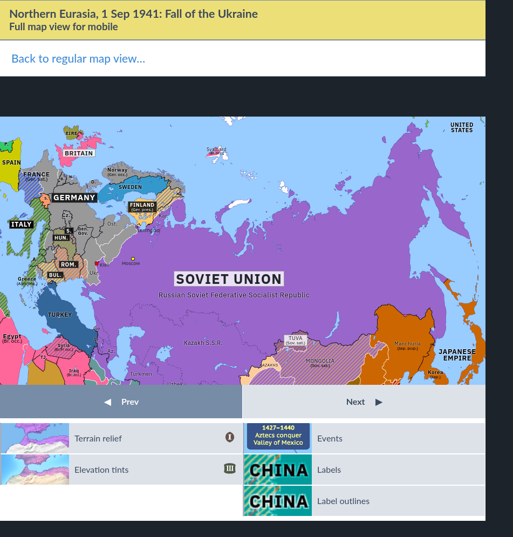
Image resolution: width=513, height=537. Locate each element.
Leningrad (149, 230)
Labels (329, 469)
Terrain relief (155, 438)
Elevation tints (155, 469)
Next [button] (364, 401)
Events (330, 438)
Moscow (131, 263)
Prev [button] (121, 401)
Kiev (105, 265)
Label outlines (343, 500)
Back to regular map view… (78, 58)
